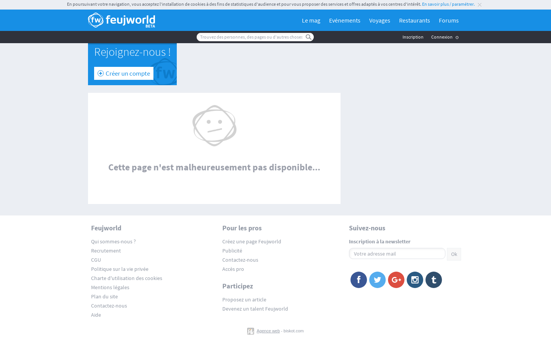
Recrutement (106, 250)
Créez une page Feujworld (251, 241)
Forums (449, 20)
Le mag (311, 20)
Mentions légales (110, 287)
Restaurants (414, 20)
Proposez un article (244, 299)
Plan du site (104, 296)
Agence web (268, 331)
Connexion (442, 37)
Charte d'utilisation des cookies (126, 278)
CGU (96, 259)
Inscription (413, 37)
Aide (96, 314)
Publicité (232, 250)
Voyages (379, 20)
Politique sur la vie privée (119, 269)
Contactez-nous (109, 305)
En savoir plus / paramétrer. (448, 4)
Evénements (344, 20)
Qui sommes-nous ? (113, 241)
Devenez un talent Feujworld (255, 308)
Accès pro (233, 269)
